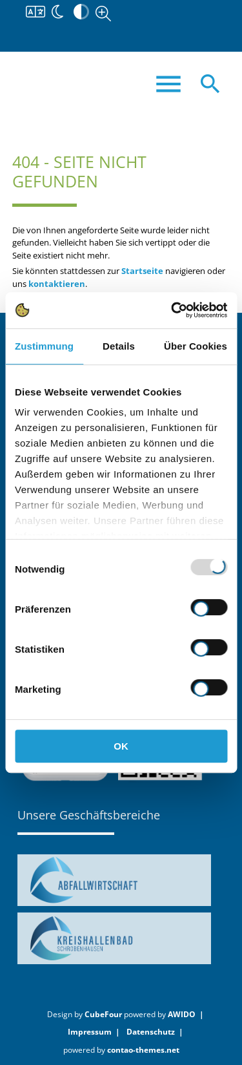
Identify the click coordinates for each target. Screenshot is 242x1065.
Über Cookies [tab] (195, 346)
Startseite (142, 271)
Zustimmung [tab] (44, 346)
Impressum (90, 1031)
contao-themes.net (143, 1049)
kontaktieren (56, 284)
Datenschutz (150, 1031)
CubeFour (103, 1014)
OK (121, 746)
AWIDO (182, 1014)
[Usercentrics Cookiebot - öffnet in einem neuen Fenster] (172, 310)
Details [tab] (119, 346)
